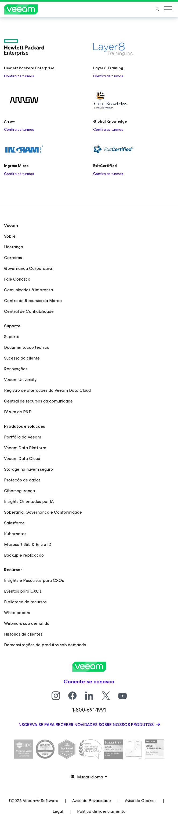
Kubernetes (15, 533)
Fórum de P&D (18, 411)
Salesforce (14, 523)
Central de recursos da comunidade (38, 401)
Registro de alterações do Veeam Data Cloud (47, 390)
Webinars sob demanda (26, 623)
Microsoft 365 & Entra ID (27, 544)
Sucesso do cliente (22, 358)
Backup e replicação (24, 555)
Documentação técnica (26, 347)
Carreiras (13, 257)
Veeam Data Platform (25, 447)
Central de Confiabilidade (29, 311)
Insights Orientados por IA (29, 501)
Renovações (15, 368)
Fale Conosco (17, 279)
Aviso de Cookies (141, 800)
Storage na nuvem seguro (28, 469)
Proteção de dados (22, 480)
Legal (58, 811)
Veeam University (20, 379)
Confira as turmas (19, 76)
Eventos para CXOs (22, 591)
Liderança (13, 247)
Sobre (10, 236)
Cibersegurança (19, 490)
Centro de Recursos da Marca (33, 300)
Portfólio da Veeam (22, 437)
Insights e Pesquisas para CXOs (34, 580)
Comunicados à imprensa (28, 289)
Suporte (11, 336)
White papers (17, 612)
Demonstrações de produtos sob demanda (45, 644)
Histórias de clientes (23, 634)
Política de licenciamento (101, 811)
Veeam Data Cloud (22, 458)
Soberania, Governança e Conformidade (43, 512)
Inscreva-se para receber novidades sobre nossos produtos (86, 724)
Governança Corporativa (28, 268)
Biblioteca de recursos (25, 601)
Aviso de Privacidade (91, 800)
